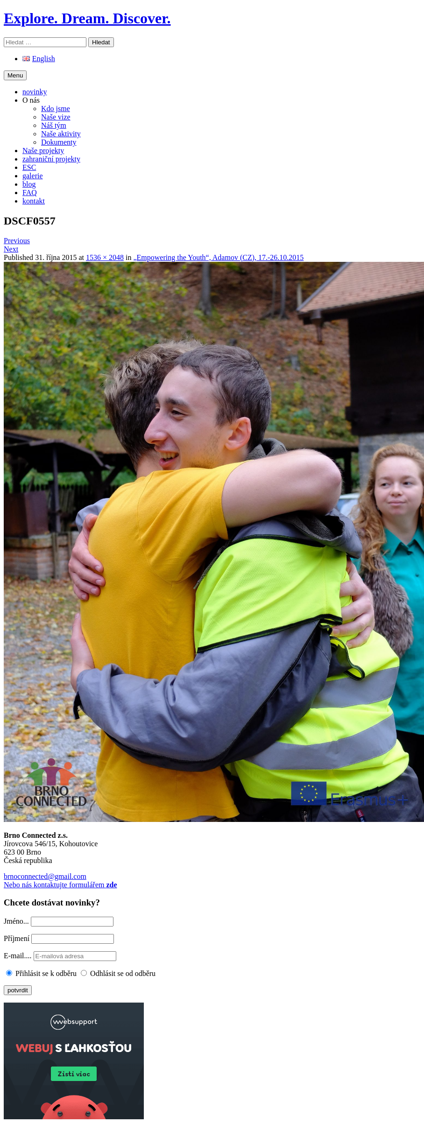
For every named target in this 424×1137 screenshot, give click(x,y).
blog (28, 184)
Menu (15, 75)
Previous (17, 241)
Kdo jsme (55, 108)
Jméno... (16, 921)
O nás (31, 100)
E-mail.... (19, 956)
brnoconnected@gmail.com (45, 876)
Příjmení (16, 938)
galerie (32, 176)
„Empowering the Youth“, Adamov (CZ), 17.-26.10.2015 (218, 257)
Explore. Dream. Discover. (87, 18)
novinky (34, 92)
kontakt (33, 201)
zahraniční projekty (51, 159)
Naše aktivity (61, 134)
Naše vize (56, 117)
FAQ (29, 193)
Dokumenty (59, 142)
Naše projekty (43, 150)
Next (11, 249)
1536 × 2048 (105, 257)
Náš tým (53, 125)
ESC (29, 167)
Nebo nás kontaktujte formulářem (60, 885)
